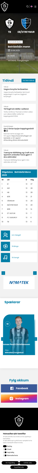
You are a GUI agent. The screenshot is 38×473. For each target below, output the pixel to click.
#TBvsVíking (8, 140)
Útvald (9, 449)
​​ (19, 235)
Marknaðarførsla (12, 455)
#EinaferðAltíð (23, 140)
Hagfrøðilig (10, 452)
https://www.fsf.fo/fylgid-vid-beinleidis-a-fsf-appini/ (18, 137)
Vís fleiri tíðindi (28, 80)
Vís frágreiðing (10, 463)
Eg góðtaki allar (19, 467)
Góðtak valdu (28, 463)
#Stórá (15, 140)
